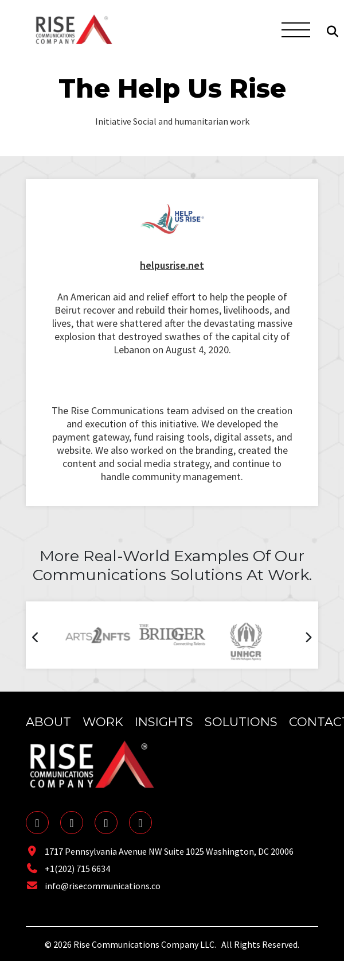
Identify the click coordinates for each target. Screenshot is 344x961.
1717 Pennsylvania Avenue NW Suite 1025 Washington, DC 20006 (160, 851)
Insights (164, 722)
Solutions (241, 722)
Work (103, 722)
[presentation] (36, 639)
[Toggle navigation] (294, 29)
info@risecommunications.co (93, 885)
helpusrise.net (172, 265)
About (48, 722)
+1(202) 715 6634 (68, 868)
